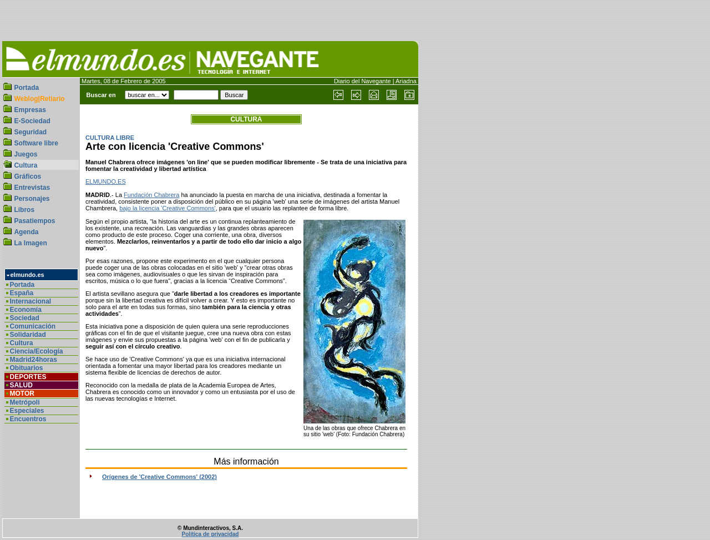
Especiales (27, 411)
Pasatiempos (34, 221)
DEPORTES (28, 377)
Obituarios (26, 368)
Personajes (31, 199)
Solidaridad (28, 335)
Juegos (25, 154)
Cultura (25, 165)
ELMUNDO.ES (105, 181)
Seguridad (30, 132)
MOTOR (22, 393)
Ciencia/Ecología (36, 351)
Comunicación (33, 326)
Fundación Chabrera (151, 194)
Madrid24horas (33, 360)
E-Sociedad (32, 121)
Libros (24, 210)
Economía (26, 310)
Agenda (26, 232)
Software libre (36, 143)
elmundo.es (27, 274)
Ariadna (406, 81)
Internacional (31, 301)
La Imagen (30, 243)
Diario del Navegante (362, 81)
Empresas (29, 110)
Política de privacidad (210, 534)
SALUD (21, 385)
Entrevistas (32, 187)
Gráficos (27, 176)
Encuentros (28, 419)
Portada (26, 88)
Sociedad (24, 318)
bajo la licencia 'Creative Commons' (167, 208)
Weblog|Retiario (39, 99)
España (22, 293)
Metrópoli (25, 402)
